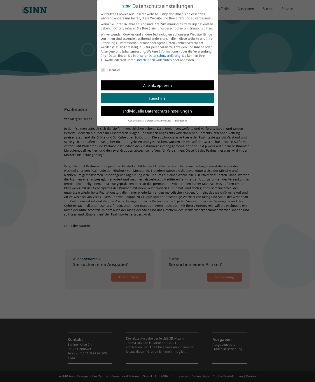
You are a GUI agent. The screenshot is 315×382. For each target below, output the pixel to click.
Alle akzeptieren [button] (157, 81)
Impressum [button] (180, 117)
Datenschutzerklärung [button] (159, 117)
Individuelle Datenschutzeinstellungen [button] (157, 107)
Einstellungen (145, 56)
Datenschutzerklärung (164, 52)
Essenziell (111, 66)
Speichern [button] (157, 94)
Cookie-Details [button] (136, 117)
